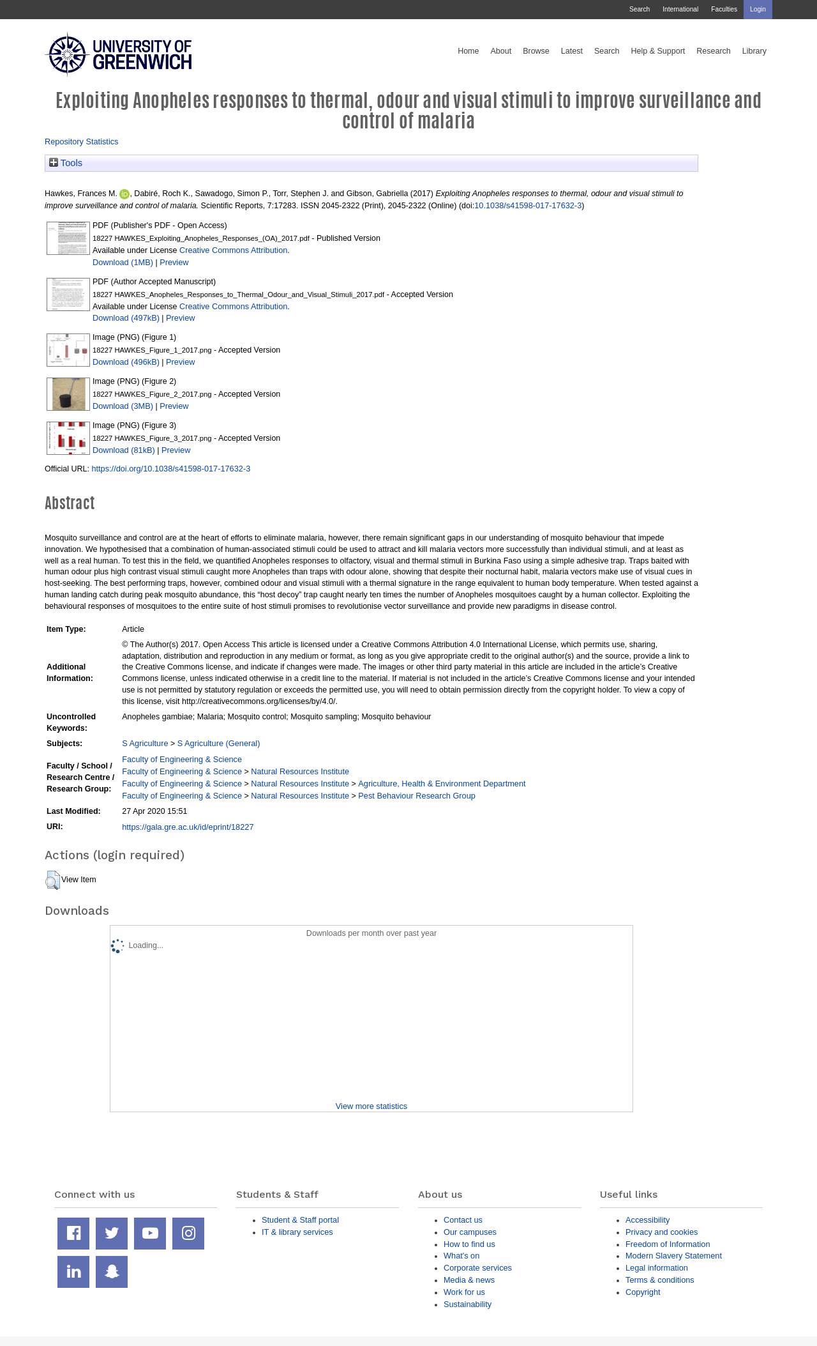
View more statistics (371, 1106)
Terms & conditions (660, 1280)
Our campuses (470, 1232)
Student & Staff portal (300, 1220)
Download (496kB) (126, 362)
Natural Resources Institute (300, 771)
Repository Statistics (82, 141)
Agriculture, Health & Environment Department (441, 783)
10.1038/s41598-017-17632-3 (527, 205)
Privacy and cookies (662, 1232)
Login (758, 9)
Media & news (469, 1280)
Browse (536, 51)
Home (468, 51)
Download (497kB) (126, 318)
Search (639, 9)
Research (713, 51)
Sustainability (467, 1304)
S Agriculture (145, 743)
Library (754, 51)
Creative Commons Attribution (233, 250)
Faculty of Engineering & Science (182, 759)
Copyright (643, 1292)
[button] (52, 880)
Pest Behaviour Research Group (417, 795)
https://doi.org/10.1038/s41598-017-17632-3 (170, 468)
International (680, 9)
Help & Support (658, 51)
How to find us (469, 1244)
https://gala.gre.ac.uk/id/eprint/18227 (187, 827)
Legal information (657, 1268)
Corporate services (478, 1268)
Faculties (724, 9)
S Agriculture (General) (218, 743)
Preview (174, 262)
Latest (572, 51)
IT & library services (297, 1232)
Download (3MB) (123, 406)
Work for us (464, 1292)
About (500, 51)
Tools (65, 163)
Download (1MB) (123, 262)
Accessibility (648, 1220)
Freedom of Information (668, 1244)
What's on (461, 1255)
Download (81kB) (124, 450)
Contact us (463, 1220)
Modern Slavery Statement (674, 1255)
